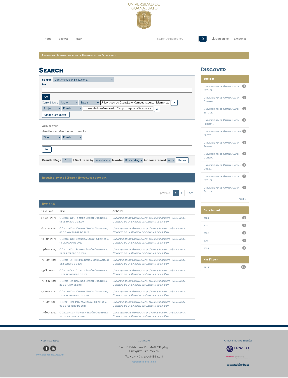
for (44, 84)
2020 (206, 218)
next (190, 193)
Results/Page (51, 160)
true (207, 267)
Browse (63, 38)
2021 (206, 225)
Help (79, 38)
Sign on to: (220, 38)
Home (48, 38)
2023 (206, 248)
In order (117, 160)
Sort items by (84, 160)
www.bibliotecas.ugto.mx (50, 355)
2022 (206, 233)
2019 (206, 241)
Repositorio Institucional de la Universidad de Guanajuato (79, 55)
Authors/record (155, 160)
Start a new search (55, 115)
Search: (47, 80)
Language (240, 38)
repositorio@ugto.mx (144, 362)
